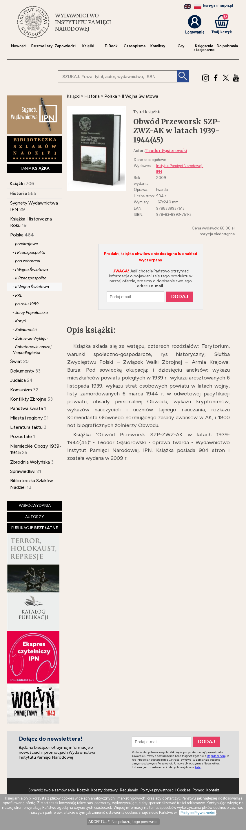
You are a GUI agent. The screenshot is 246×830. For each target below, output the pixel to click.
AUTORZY (34, 516)
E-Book (111, 46)
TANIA (35, 168)
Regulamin (129, 790)
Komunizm (21, 390)
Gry (181, 46)
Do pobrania (227, 46)
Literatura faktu (26, 427)
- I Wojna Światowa (30, 269)
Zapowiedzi (65, 46)
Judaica (18, 380)
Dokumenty (22, 371)
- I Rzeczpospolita (28, 252)
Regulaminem (216, 756)
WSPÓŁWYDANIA (35, 505)
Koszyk (83, 790)
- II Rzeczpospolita (29, 278)
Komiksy (157, 46)
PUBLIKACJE (34, 527)
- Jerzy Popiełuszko (30, 312)
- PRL (17, 295)
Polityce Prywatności (198, 813)
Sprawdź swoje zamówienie (51, 790)
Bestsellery (41, 46)
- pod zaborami (26, 260)
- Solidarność (24, 329)
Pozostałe (21, 436)
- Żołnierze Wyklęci (30, 338)
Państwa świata (26, 408)
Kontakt (212, 790)
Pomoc (198, 790)
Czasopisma (134, 46)
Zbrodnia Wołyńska (30, 462)
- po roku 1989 (25, 303)
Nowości (18, 46)
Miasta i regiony (26, 418)
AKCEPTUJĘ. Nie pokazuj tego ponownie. (123, 822)
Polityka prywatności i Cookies (165, 790)
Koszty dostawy (104, 790)
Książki (88, 46)
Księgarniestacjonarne (204, 48)
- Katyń (19, 321)
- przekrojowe (25, 243)
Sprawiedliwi (22, 471)
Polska (16, 235)
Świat (16, 361)
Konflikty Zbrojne (28, 399)
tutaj (198, 767)
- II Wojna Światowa (30, 286)
